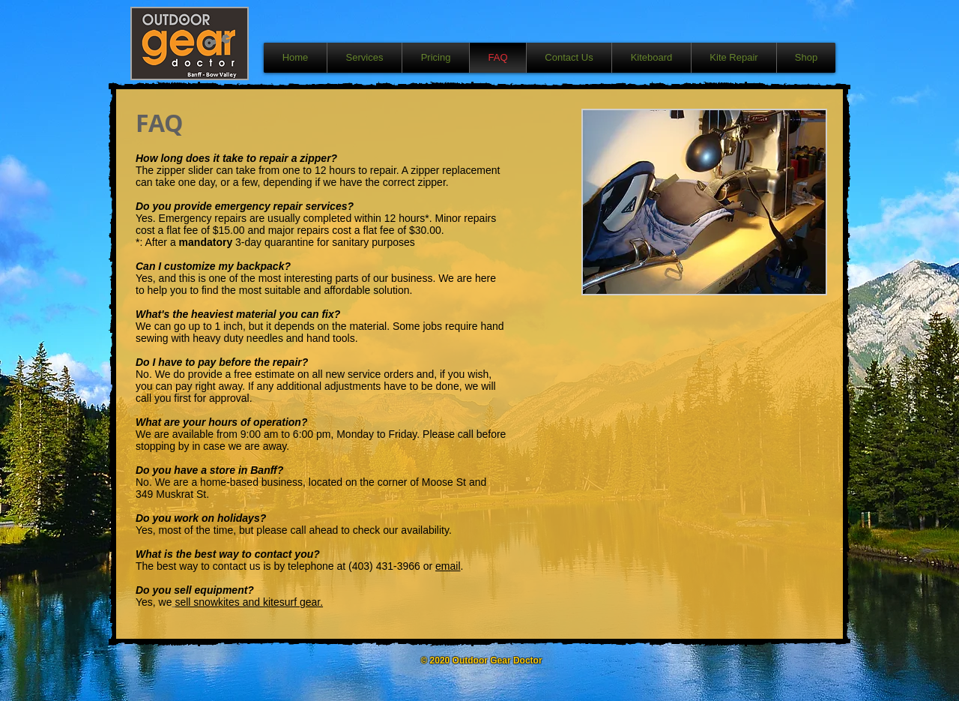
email (447, 566)
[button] (704, 202)
